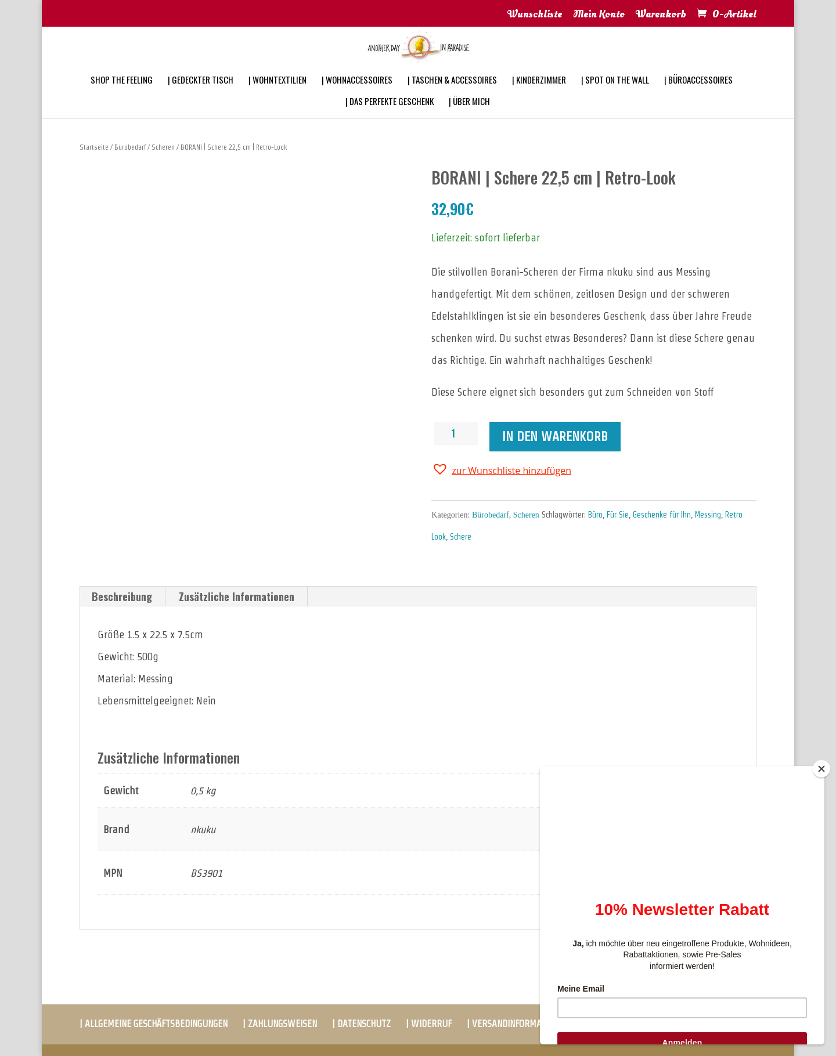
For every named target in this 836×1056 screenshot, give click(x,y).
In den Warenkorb (555, 436)
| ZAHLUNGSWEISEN (280, 1024)
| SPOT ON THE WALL (615, 95)
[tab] (122, 596)
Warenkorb (661, 15)
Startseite (94, 147)
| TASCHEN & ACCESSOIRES (452, 95)
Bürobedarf (130, 147)
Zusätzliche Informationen (236, 596)
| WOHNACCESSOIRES (357, 95)
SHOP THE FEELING (122, 95)
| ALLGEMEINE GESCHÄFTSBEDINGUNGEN (154, 1024)
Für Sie (618, 514)
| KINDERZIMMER (539, 95)
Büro (595, 514)
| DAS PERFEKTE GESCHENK (389, 116)
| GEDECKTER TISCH (200, 95)
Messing (708, 514)
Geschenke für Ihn (662, 514)
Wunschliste (534, 15)
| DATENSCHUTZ (361, 1024)
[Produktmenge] (457, 433)
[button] (501, 469)
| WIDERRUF (429, 1024)
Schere (460, 536)
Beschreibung (122, 596)
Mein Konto (599, 15)
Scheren (163, 147)
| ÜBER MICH (469, 116)
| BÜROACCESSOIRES (698, 95)
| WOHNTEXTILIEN (277, 95)
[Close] (821, 768)
